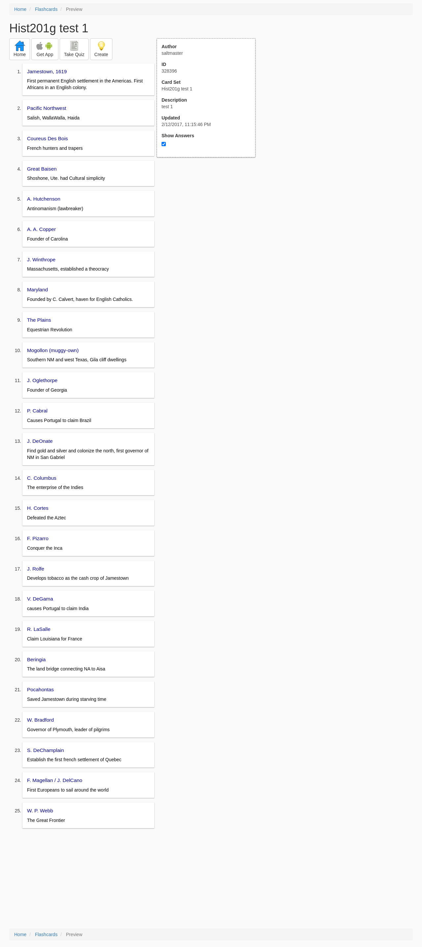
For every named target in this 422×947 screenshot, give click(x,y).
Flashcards (46, 9)
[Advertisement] (209, 222)
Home (20, 9)
